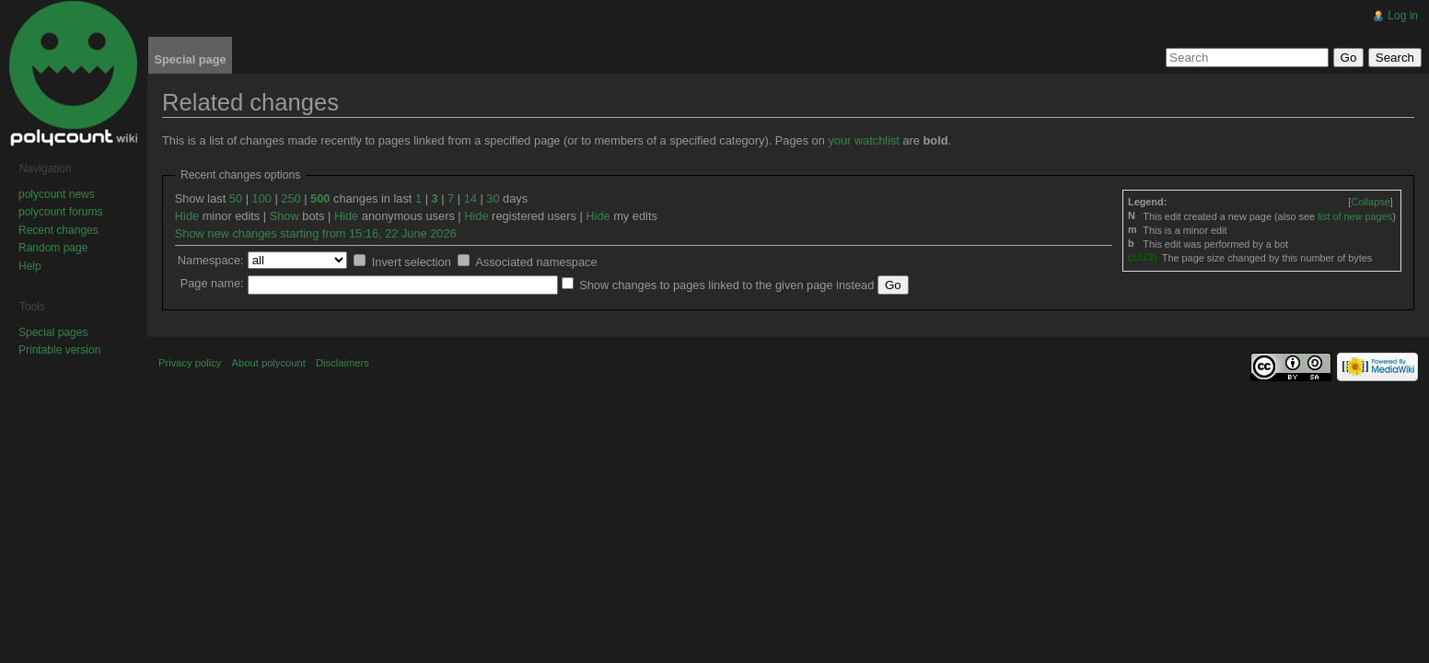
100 (262, 198)
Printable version (59, 349)
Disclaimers (342, 362)
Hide (187, 216)
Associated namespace (536, 262)
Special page (190, 59)
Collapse (1370, 201)
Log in (1403, 15)
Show (284, 216)
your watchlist (864, 140)
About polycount (269, 362)
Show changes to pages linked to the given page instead (726, 285)
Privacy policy (189, 362)
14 (470, 198)
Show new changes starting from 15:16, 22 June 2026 (316, 233)
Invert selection (411, 262)
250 (290, 198)
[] (1370, 201)
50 (235, 198)
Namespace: (211, 260)
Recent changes (58, 230)
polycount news (56, 194)
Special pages (52, 332)
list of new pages (1355, 216)
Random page (52, 247)
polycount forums (60, 211)
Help (29, 266)
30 (492, 198)
